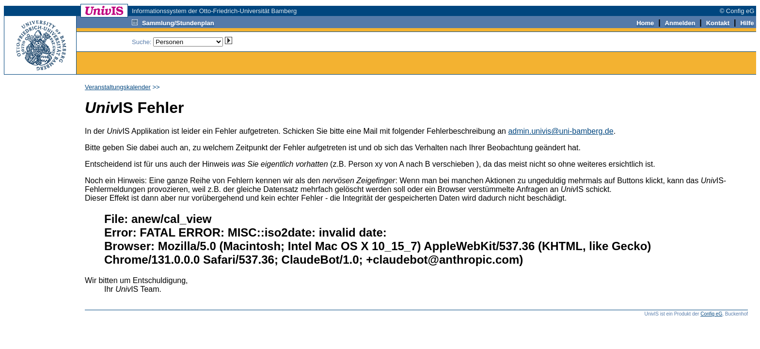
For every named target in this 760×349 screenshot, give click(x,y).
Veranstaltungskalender (118, 87)
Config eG (711, 314)
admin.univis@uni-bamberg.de (560, 131)
